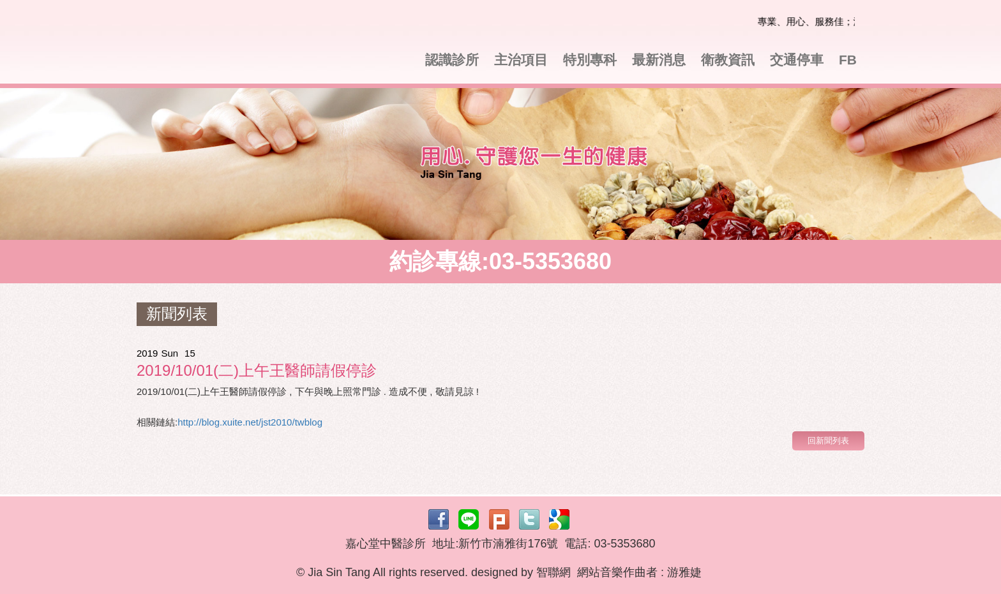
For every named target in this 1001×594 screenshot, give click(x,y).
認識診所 (452, 59)
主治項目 (521, 59)
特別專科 (590, 59)
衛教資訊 (728, 59)
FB (848, 59)
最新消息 (659, 59)
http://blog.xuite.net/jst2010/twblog (249, 422)
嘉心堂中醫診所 (226, 45)
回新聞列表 (828, 440)
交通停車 (797, 59)
